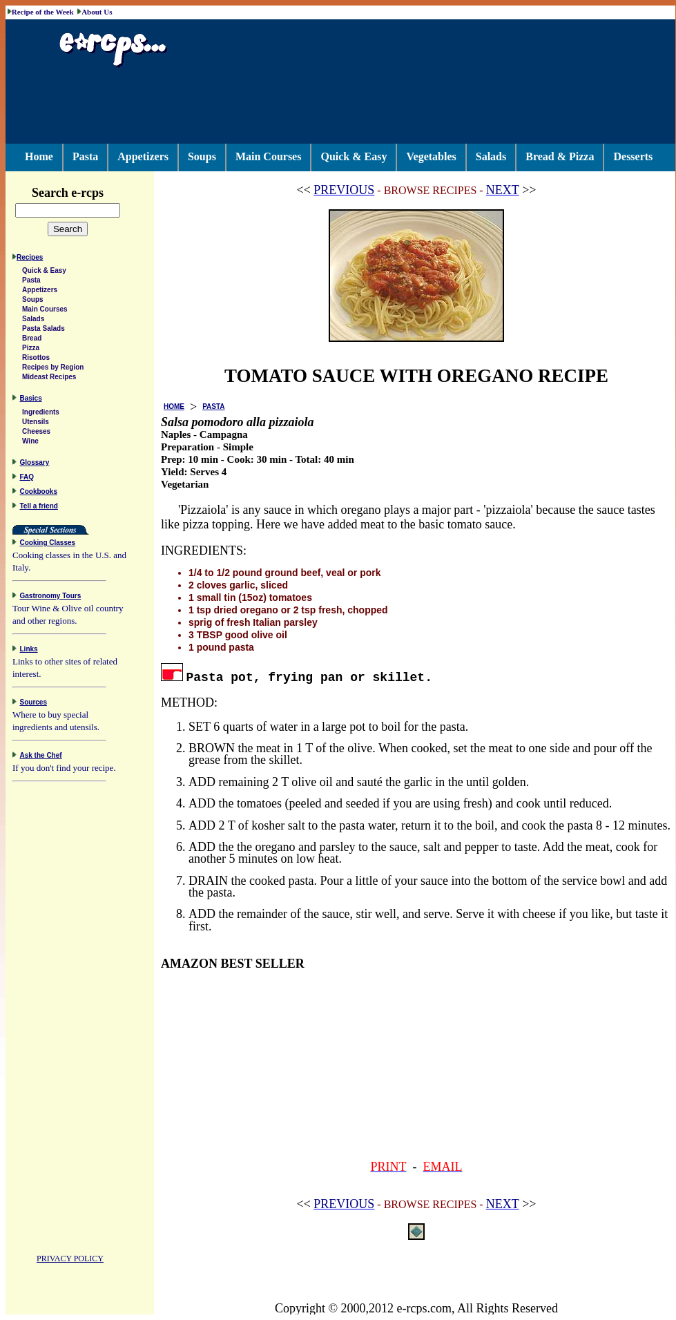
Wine (30, 443)
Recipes (30, 259)
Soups (202, 156)
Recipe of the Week (43, 12)
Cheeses (36, 433)
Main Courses (268, 156)
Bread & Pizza (559, 156)
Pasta (85, 156)
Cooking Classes (48, 544)
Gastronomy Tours (50, 598)
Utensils (35, 424)
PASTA (213, 406)
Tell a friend (39, 508)
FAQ (27, 479)
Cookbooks (38, 493)
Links (29, 651)
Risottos (36, 359)
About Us (96, 12)
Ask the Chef (41, 757)
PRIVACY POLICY (70, 1260)
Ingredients (40, 414)
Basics (31, 400)
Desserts (633, 156)
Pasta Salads (43, 330)
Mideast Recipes (49, 379)
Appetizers (142, 156)
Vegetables (431, 156)
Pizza (30, 350)
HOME (174, 406)
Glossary (35, 464)
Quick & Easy (353, 156)
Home (39, 156)
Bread (31, 340)
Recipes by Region (53, 369)
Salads (491, 156)
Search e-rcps (82, 193)
